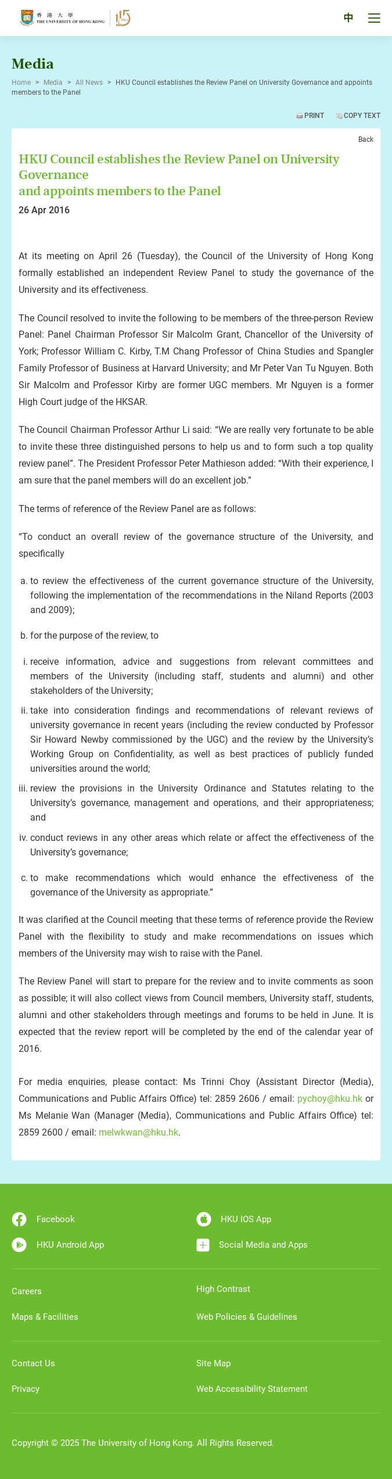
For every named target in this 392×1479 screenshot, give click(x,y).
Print (314, 116)
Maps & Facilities (45, 1317)
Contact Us (33, 1363)
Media (53, 82)
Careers (27, 1291)
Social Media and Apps (252, 1245)
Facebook (43, 1219)
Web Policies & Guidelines (246, 1317)
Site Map (213, 1363)
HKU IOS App (234, 1219)
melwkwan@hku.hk (138, 1132)
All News (89, 82)
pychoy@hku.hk (329, 1098)
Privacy (25, 1389)
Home (21, 82)
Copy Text (362, 116)
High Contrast (223, 1289)
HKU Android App (58, 1244)
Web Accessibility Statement (252, 1389)
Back (365, 139)
